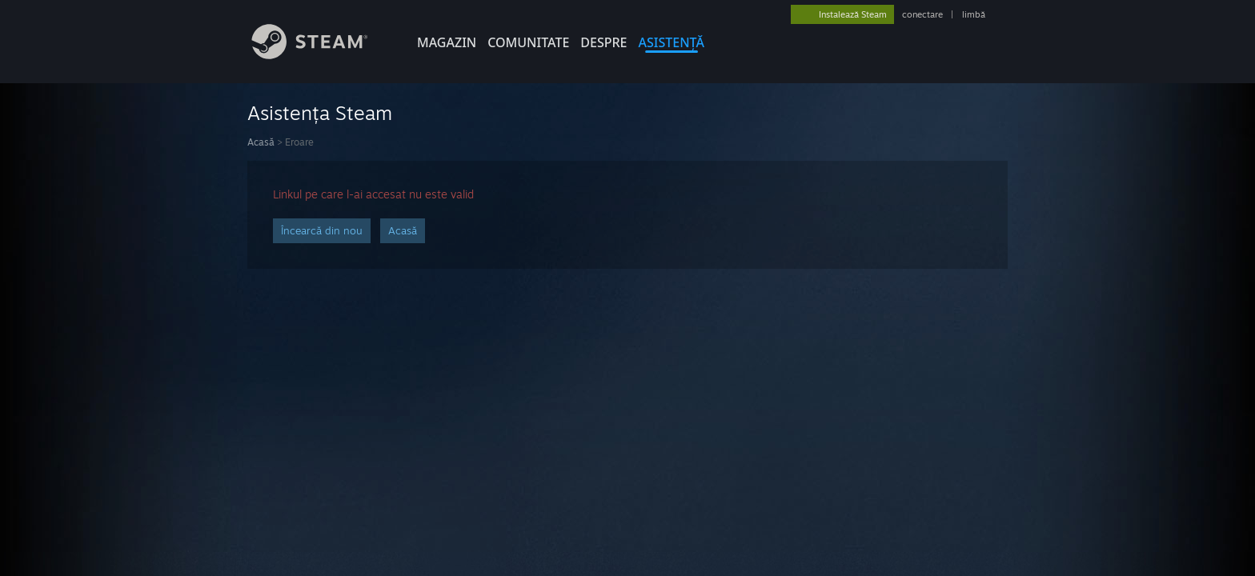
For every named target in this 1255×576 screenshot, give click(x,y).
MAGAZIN (446, 42)
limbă (973, 14)
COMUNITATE (528, 42)
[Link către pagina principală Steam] (321, 55)
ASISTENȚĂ (671, 42)
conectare (922, 14)
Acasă (261, 142)
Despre (603, 42)
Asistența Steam (319, 113)
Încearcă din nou (322, 230)
